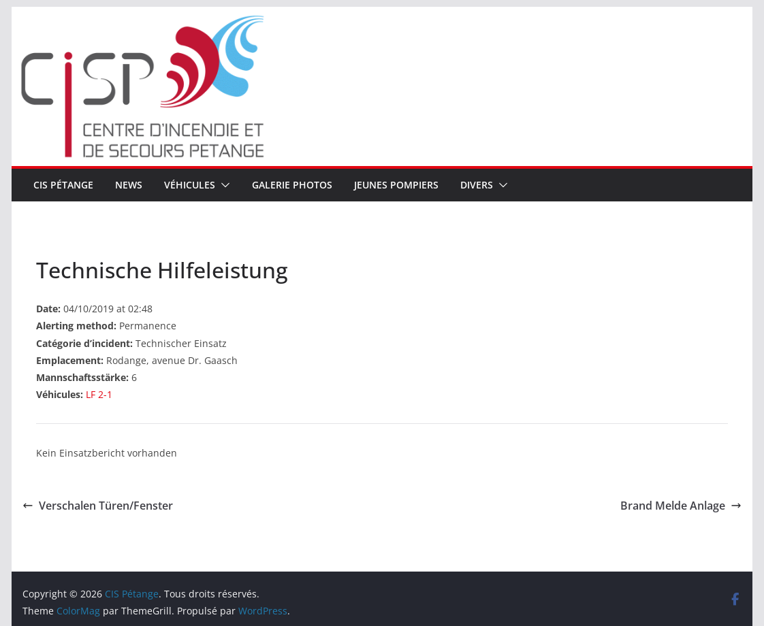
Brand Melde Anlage (681, 505)
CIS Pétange (63, 184)
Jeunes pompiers (396, 184)
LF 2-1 (99, 394)
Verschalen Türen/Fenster (97, 505)
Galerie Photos (292, 184)
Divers (476, 184)
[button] (222, 185)
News (128, 184)
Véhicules (189, 184)
